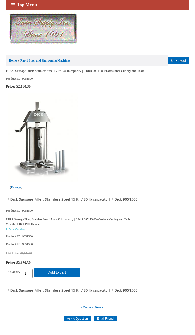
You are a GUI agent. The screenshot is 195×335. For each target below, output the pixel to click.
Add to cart (57, 272)
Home (13, 60)
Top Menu (24, 4)
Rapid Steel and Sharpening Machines (45, 60)
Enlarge (16, 187)
